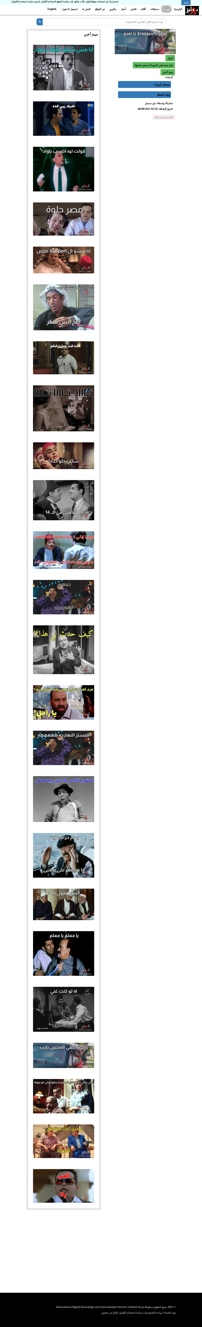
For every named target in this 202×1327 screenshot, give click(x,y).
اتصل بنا (86, 9)
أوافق (186, 2)
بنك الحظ (163, 95)
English (51, 9)
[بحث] (40, 21)
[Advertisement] (101, 1252)
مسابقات (154, 9)
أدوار (123, 9)
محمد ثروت (162, 84)
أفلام (143, 9)
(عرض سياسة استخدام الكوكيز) (26, 1)
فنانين (133, 9)
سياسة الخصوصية (154, 1312)
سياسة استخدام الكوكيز (131, 1312)
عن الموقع (100, 9)
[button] (168, 72)
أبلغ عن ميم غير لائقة (164, 117)
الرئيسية (178, 9)
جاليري (112, 9)
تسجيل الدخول (69, 9)
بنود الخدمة (170, 1312)
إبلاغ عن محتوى (109, 1312)
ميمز (166, 9)
